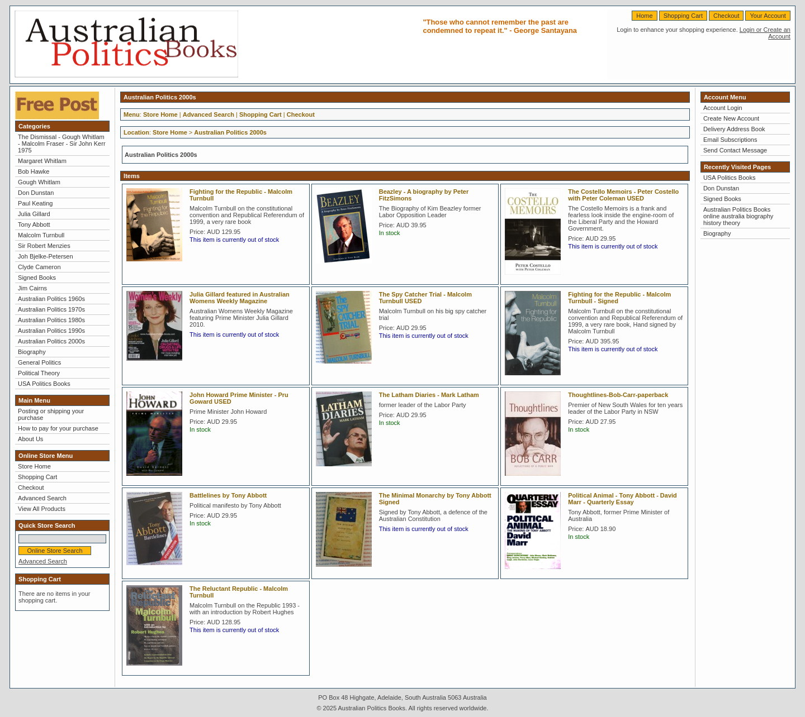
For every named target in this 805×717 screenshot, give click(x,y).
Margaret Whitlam (42, 160)
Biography (32, 351)
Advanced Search (42, 498)
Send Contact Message (735, 150)
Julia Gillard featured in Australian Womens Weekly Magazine (240, 297)
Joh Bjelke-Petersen (45, 256)
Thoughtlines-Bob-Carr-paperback (618, 394)
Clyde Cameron (39, 267)
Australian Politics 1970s (51, 309)
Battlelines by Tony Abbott (228, 495)
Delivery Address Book (734, 129)
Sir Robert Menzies (44, 245)
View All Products (41, 508)
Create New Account (731, 118)
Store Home (34, 466)
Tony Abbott (34, 224)
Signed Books (37, 277)
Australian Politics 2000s (51, 341)
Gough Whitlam (39, 182)
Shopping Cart (683, 15)
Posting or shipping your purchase (51, 414)
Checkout (726, 15)
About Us (30, 439)
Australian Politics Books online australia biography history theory (738, 216)
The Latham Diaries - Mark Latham (429, 394)
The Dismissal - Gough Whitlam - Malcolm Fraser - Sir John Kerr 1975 (61, 143)
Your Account (767, 15)
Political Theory (39, 373)
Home (644, 15)
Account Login (722, 107)
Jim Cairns (32, 288)
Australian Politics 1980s (51, 320)
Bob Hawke (33, 171)
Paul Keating (35, 203)
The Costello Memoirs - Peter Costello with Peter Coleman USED (623, 195)
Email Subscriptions (730, 139)
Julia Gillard (34, 214)
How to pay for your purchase (58, 428)
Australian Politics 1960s (51, 298)
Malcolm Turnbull (41, 235)
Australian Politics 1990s (51, 330)
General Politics (39, 362)
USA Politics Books (44, 383)
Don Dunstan (36, 192)
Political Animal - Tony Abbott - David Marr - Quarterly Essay (622, 498)
